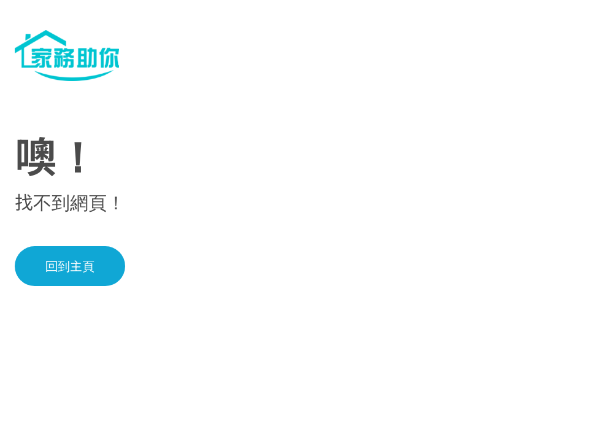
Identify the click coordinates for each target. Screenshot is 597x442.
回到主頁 (69, 266)
